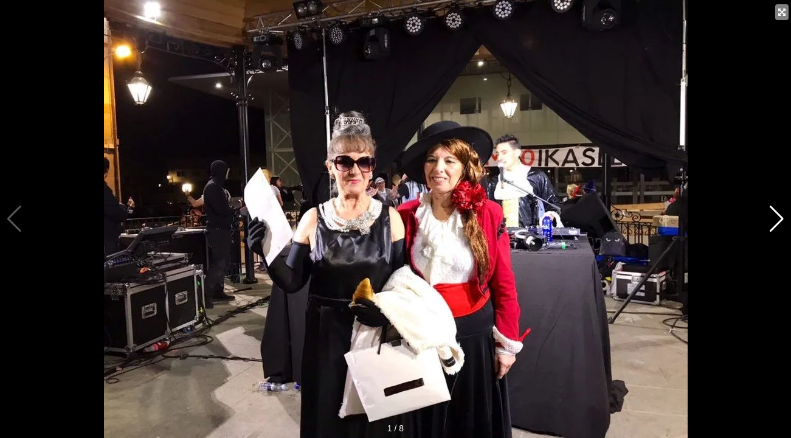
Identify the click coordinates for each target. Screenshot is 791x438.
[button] (777, 219)
